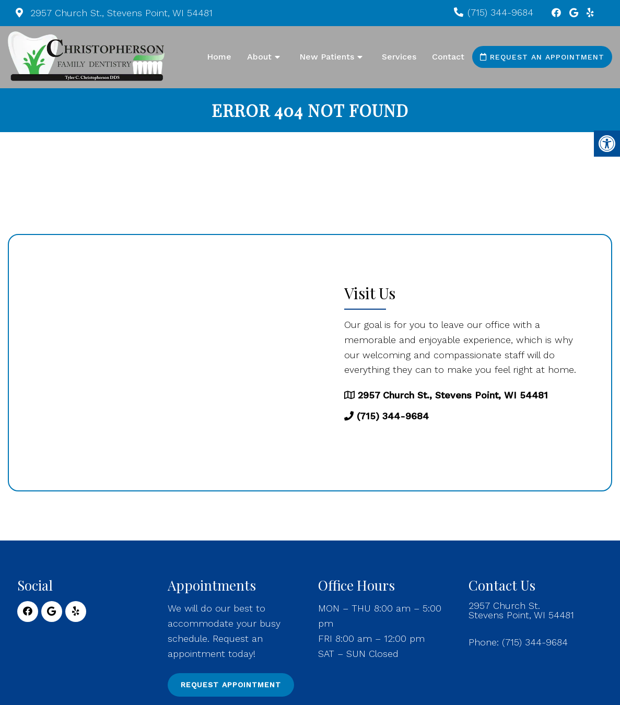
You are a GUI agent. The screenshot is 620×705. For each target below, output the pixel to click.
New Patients (326, 57)
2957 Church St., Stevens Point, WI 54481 (120, 12)
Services (399, 57)
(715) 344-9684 (500, 12)
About (259, 57)
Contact (448, 57)
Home (219, 57)
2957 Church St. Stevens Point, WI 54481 (521, 610)
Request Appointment (231, 684)
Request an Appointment (542, 57)
